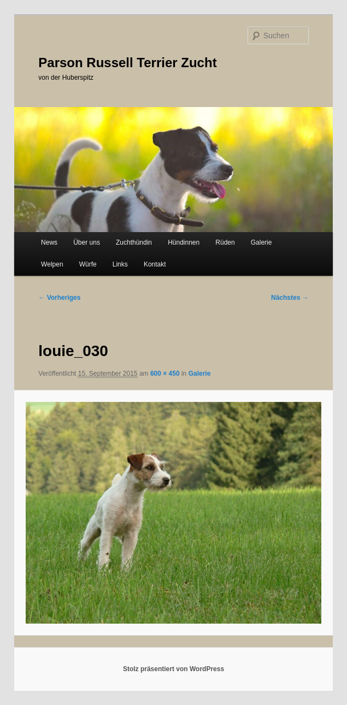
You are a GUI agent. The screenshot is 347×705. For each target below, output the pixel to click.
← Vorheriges (59, 297)
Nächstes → (290, 297)
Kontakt (155, 264)
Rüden (224, 242)
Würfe (88, 264)
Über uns (86, 242)
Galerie (261, 242)
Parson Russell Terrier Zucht (127, 62)
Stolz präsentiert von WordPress (173, 669)
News (49, 242)
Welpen (52, 264)
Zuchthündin (134, 242)
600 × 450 (165, 373)
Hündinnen (183, 242)
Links (120, 264)
